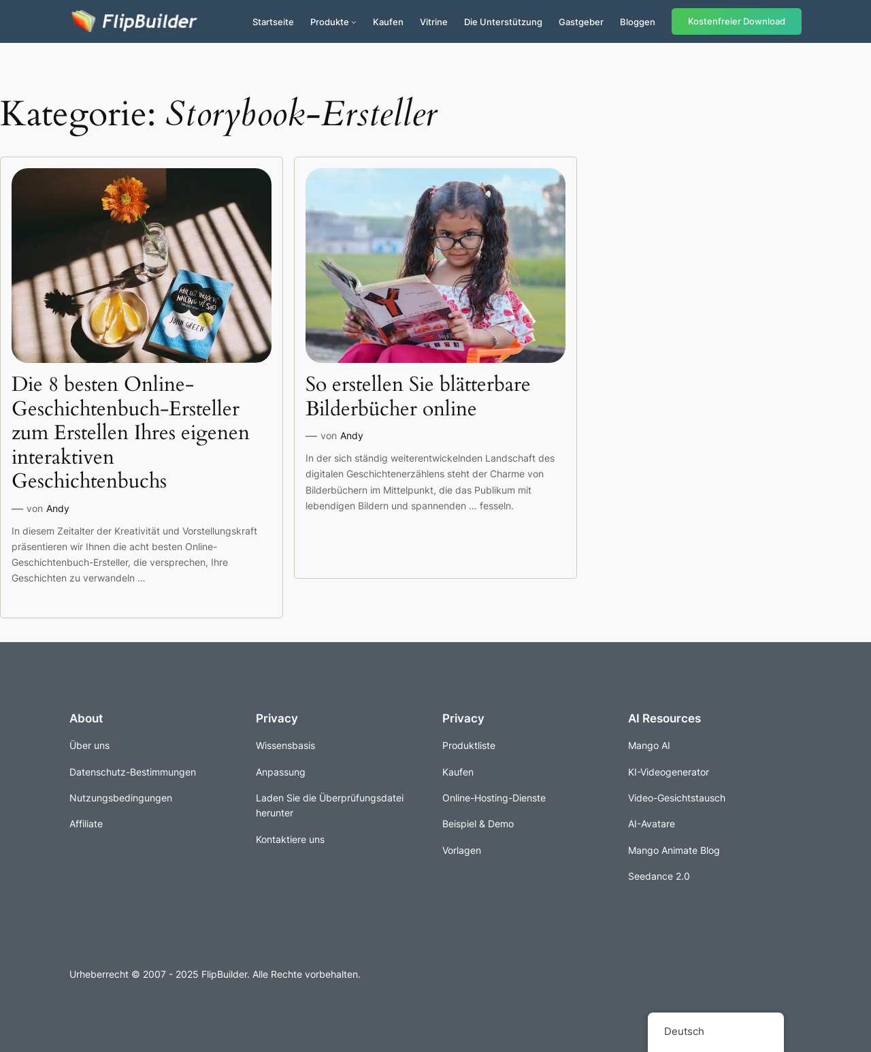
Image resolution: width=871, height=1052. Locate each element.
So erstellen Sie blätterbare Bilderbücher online (418, 397)
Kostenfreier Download (736, 21)
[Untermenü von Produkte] (354, 22)
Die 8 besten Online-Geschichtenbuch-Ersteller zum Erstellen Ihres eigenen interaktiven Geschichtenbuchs (131, 433)
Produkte (329, 21)
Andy (57, 508)
